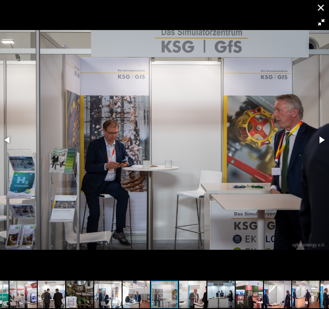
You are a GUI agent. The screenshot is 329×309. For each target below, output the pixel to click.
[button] (321, 22)
